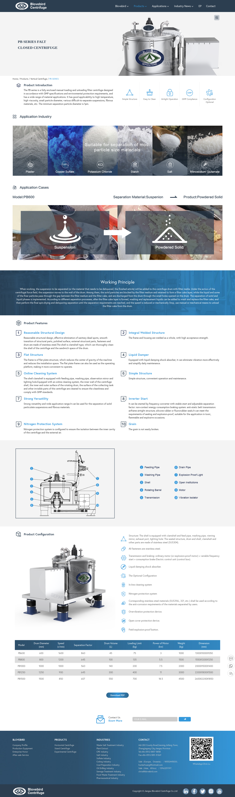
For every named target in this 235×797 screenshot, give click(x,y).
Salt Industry (102, 755)
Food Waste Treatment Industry (111, 774)
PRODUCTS (61, 739)
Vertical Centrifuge (38, 78)
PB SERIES (54, 78)
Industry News (184, 6)
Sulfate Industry (104, 758)
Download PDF (117, 695)
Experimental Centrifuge (65, 751)
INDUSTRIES (103, 739)
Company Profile (20, 745)
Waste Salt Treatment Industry (110, 745)
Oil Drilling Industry (105, 768)
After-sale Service (21, 755)
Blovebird (122, 6)
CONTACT (144, 739)
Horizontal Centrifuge (64, 745)
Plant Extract (102, 748)
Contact (211, 6)
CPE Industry (102, 751)
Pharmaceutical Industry (107, 778)
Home (15, 78)
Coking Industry (104, 761)
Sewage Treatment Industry (109, 771)
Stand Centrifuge (62, 748)
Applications (161, 6)
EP (200, 6)
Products (140, 6)
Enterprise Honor (20, 751)
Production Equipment (23, 748)
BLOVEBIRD (19, 739)
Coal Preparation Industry (108, 764)
